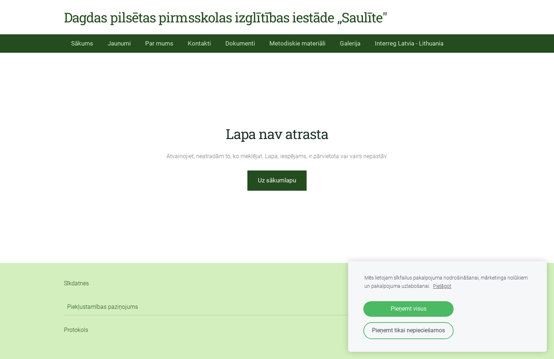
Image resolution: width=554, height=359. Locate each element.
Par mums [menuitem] (159, 43)
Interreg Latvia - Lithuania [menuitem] (409, 43)
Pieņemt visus (409, 308)
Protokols (76, 329)
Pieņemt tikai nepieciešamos (408, 330)
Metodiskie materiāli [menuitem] (297, 43)
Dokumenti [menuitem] (240, 43)
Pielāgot (442, 286)
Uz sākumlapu (277, 180)
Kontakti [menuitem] (199, 43)
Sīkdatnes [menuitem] (76, 283)
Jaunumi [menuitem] (119, 43)
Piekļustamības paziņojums (102, 306)
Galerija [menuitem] (350, 43)
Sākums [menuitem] (82, 43)
